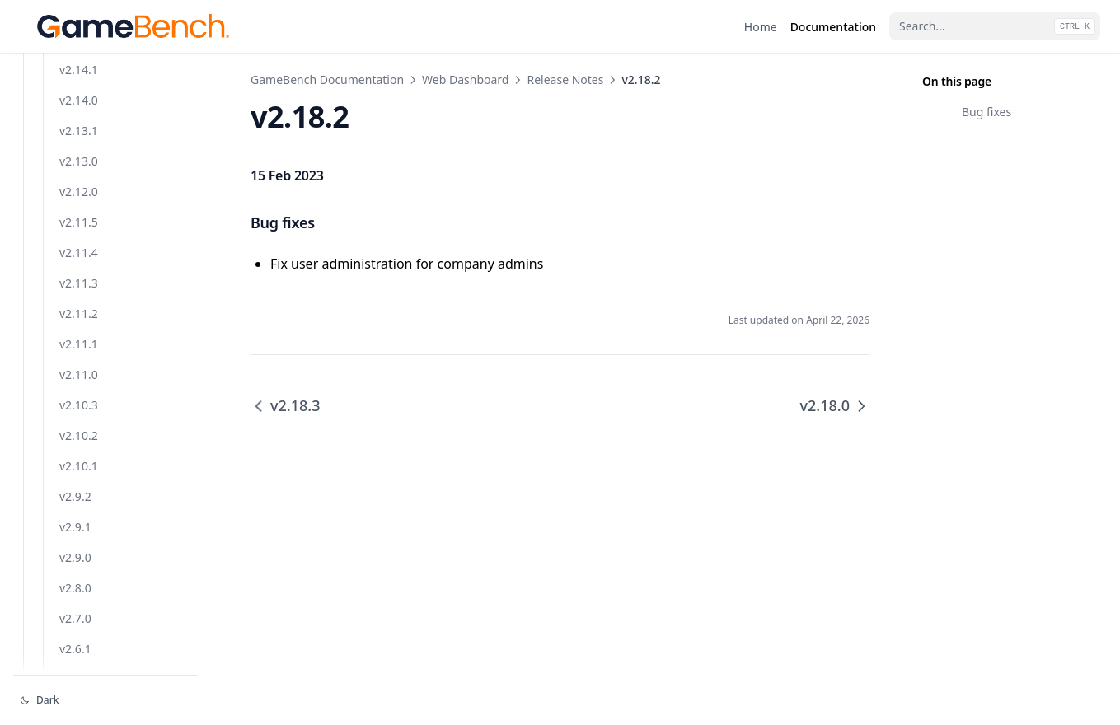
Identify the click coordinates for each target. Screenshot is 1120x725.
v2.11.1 (78, 673)
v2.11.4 (78, 581)
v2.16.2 (78, 246)
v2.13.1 (78, 459)
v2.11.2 (78, 642)
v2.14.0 (78, 429)
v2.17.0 (78, 185)
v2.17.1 (78, 154)
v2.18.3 (78, 63)
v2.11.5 (78, 551)
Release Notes (565, 79)
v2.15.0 (78, 368)
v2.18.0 (78, 124)
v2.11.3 (78, 612)
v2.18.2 (78, 93)
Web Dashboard (465, 79)
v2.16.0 (78, 307)
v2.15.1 (78, 337)
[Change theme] (105, 700)
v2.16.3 (78, 215)
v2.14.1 (78, 398)
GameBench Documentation (327, 79)
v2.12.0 (78, 520)
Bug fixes (986, 111)
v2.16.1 (78, 276)
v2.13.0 (78, 490)
